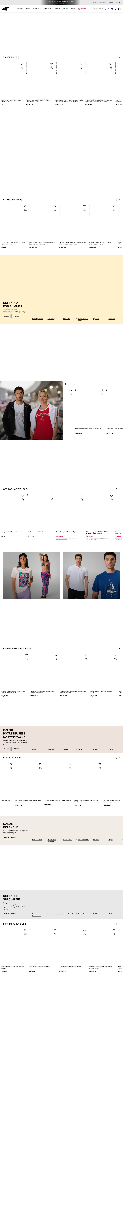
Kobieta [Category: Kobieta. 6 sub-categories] (28, 8)
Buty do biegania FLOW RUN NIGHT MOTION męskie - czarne (97, 532)
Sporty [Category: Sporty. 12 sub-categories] (65, 8)
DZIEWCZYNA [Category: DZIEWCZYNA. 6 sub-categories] (48, 8)
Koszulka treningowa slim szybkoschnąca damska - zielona (73, 692)
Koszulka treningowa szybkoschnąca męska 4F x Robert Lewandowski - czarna (98, 100)
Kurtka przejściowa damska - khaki (70, 966)
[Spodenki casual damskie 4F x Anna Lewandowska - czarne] (102, 222)
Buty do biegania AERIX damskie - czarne (40, 532)
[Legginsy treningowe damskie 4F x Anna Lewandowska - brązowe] (43, 222)
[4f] (5, 9)
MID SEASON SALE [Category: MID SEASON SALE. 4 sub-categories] (82, 8)
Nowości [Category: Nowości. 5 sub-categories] (19, 8)
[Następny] (119, 57)
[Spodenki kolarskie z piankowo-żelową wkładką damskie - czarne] (14, 671)
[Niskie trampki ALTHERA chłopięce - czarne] (70, 512)
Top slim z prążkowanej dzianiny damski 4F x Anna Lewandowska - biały (72, 243)
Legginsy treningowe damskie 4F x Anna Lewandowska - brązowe (42, 243)
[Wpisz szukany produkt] (99, 9)
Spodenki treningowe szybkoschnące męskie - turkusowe (42, 692)
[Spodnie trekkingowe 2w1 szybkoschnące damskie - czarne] (28, 780)
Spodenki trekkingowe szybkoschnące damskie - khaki (86, 801)
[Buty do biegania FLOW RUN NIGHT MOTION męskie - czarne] (99, 512)
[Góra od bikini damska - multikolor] (43, 947)
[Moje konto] (112, 9)
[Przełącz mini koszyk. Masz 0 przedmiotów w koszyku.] (119, 9)
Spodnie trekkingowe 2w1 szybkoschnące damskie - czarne (28, 801)
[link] (61, 132)
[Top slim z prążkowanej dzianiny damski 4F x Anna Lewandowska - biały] (72, 222)
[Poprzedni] (116, 57)
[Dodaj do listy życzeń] (22, 64)
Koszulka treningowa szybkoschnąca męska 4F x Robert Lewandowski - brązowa (69, 100)
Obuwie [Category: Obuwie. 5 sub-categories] (73, 8)
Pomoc (111, 2)
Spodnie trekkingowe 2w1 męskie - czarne (57, 800)
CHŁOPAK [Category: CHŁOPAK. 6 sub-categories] (57, 8)
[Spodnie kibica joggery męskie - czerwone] (89, 408)
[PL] (118, 2)
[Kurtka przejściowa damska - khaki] (72, 947)
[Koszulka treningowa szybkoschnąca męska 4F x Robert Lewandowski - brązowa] (69, 80)
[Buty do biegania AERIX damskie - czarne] (40, 512)
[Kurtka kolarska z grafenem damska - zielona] (103, 671)
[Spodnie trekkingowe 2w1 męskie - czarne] (58, 780)
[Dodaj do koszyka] (22, 68)
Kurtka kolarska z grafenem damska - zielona (101, 692)
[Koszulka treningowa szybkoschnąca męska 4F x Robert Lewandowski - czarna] (99, 80)
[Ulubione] (116, 9)
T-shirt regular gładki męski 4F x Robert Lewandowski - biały (38, 100)
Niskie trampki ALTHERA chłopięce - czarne (69, 532)
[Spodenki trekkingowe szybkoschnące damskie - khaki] (87, 780)
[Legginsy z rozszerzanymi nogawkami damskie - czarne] (102, 947)
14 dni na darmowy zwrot (99, 2)
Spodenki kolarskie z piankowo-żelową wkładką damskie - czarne (13, 692)
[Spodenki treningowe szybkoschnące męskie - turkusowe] (44, 671)
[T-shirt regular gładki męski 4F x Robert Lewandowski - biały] (39, 80)
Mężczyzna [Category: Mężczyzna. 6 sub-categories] (37, 8)
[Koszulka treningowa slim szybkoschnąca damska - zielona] (74, 671)
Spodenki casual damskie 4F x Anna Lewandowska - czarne (99, 243)
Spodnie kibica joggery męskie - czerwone (88, 428)
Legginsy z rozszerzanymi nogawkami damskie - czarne (100, 967)
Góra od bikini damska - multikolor (39, 966)
